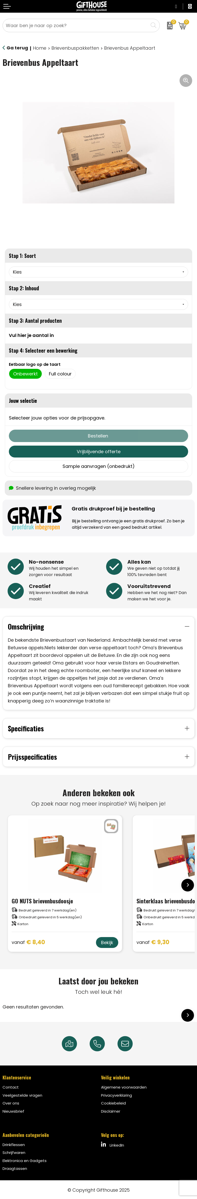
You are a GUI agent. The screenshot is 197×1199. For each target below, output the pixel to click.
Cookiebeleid (113, 1102)
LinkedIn (112, 1144)
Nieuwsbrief (13, 1110)
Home (39, 48)
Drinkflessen (14, 1143)
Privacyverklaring (116, 1094)
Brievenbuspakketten (75, 48)
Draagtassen (15, 1167)
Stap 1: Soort (22, 255)
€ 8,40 (28, 941)
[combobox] (75, 25)
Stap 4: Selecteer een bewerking (43, 350)
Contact (11, 1086)
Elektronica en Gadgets (25, 1159)
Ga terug (17, 48)
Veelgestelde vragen (22, 1094)
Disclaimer (110, 1110)
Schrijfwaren (14, 1151)
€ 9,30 (152, 941)
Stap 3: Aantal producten (35, 320)
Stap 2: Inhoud (24, 288)
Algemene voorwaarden (124, 1086)
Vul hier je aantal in (31, 335)
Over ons (11, 1102)
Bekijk (107, 942)
